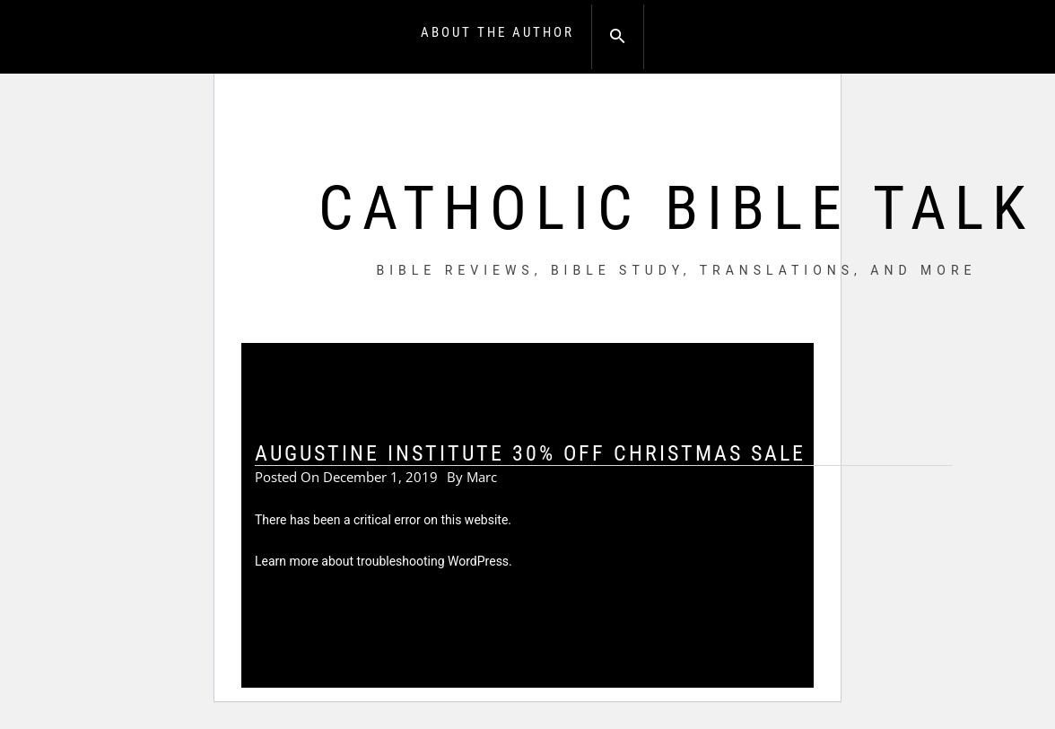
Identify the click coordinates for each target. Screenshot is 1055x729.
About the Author (497, 32)
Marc (481, 477)
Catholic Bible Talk (676, 208)
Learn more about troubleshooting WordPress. (383, 561)
